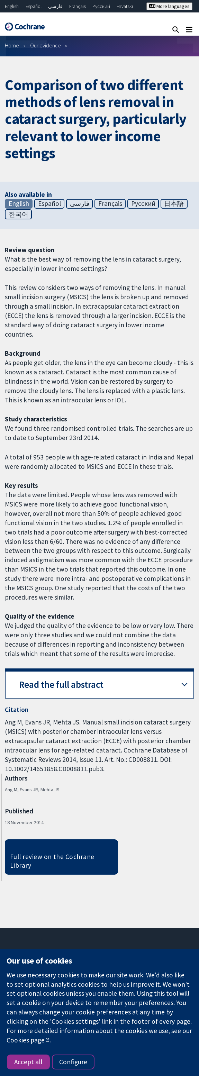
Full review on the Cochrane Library (52, 860)
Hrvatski (125, 6)
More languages (169, 6)
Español (34, 6)
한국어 (18, 214)
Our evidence (45, 45)
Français (77, 6)
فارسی (55, 6)
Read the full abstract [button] (61, 684)
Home (12, 45)
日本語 (174, 203)
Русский (101, 6)
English (12, 6)
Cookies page (26, 1040)
